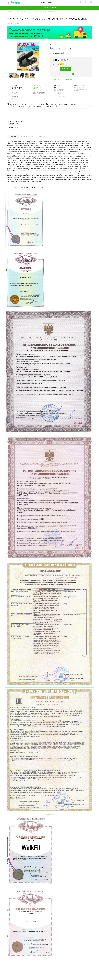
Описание (13, 137)
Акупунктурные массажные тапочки (44, 12)
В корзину (11, 130)
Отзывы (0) (18, 24)
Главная (9, 12)
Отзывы (43, 137)
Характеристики (28, 137)
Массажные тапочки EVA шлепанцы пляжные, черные (16, 124)
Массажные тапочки (21, 12)
